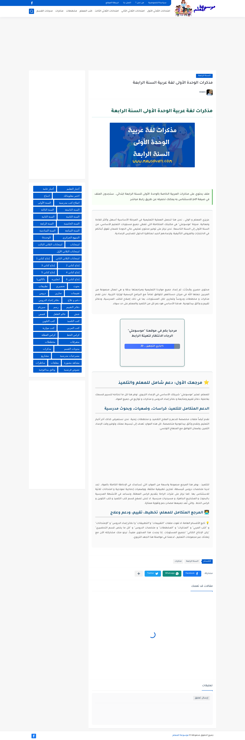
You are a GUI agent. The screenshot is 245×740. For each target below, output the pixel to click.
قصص (41, 314)
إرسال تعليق (201, 698)
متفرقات (74, 341)
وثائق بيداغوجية (47, 369)
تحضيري (60, 286)
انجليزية (56, 279)
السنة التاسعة (72, 209)
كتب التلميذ (73, 321)
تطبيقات (43, 286)
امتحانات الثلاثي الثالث (107, 11)
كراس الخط (73, 334)
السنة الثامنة (72, 216)
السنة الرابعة (204, 76)
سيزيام (41, 307)
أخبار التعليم (73, 188)
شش (76, 314)
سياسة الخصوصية (157, 3)
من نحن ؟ (139, 3)
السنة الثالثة (47, 209)
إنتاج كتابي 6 (72, 279)
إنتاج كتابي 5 (48, 272)
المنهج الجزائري (71, 237)
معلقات (55, 362)
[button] (192, 574)
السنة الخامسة (71, 223)
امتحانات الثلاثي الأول (158, 11)
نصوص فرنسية (71, 369)
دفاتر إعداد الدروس (49, 300)
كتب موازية (48, 327)
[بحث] (31, 11)
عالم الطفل (59, 314)
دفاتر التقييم (72, 307)
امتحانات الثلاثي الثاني (133, 11)
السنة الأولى (44, 202)
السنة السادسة (47, 230)
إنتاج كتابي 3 (48, 265)
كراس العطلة (48, 334)
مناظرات (40, 362)
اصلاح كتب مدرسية (69, 202)
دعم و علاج (73, 300)
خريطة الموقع (112, 3)
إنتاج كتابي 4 (72, 272)
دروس (42, 293)
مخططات (71, 11)
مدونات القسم (45, 11)
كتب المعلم (86, 11)
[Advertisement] (122, 44)
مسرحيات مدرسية (69, 355)
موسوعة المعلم (181, 735)
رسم (56, 307)
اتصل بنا (127, 3)
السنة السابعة (72, 230)
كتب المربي (73, 327)
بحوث (76, 286)
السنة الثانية (48, 216)
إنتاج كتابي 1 (43, 258)
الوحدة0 (46, 237)
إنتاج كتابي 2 (72, 265)
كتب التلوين (48, 321)
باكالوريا (41, 279)
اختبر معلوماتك (71, 195)
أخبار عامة (48, 188)
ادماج (47, 195)
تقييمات (75, 293)
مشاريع (45, 355)
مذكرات (59, 11)
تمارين (58, 293)
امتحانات (74, 244)
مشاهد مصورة (71, 362)
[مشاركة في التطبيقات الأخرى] (139, 574)
